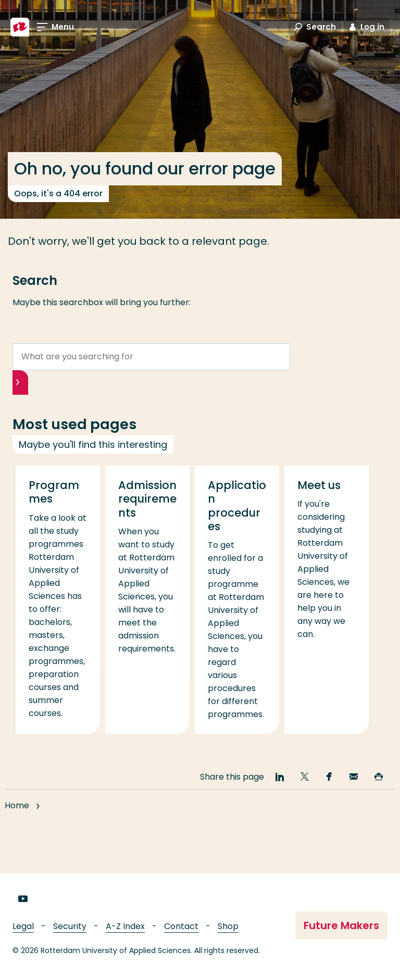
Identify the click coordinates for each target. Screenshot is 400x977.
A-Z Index (125, 926)
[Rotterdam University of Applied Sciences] (19, 27)
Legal (23, 926)
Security (69, 926)
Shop (228, 926)
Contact (181, 926)
